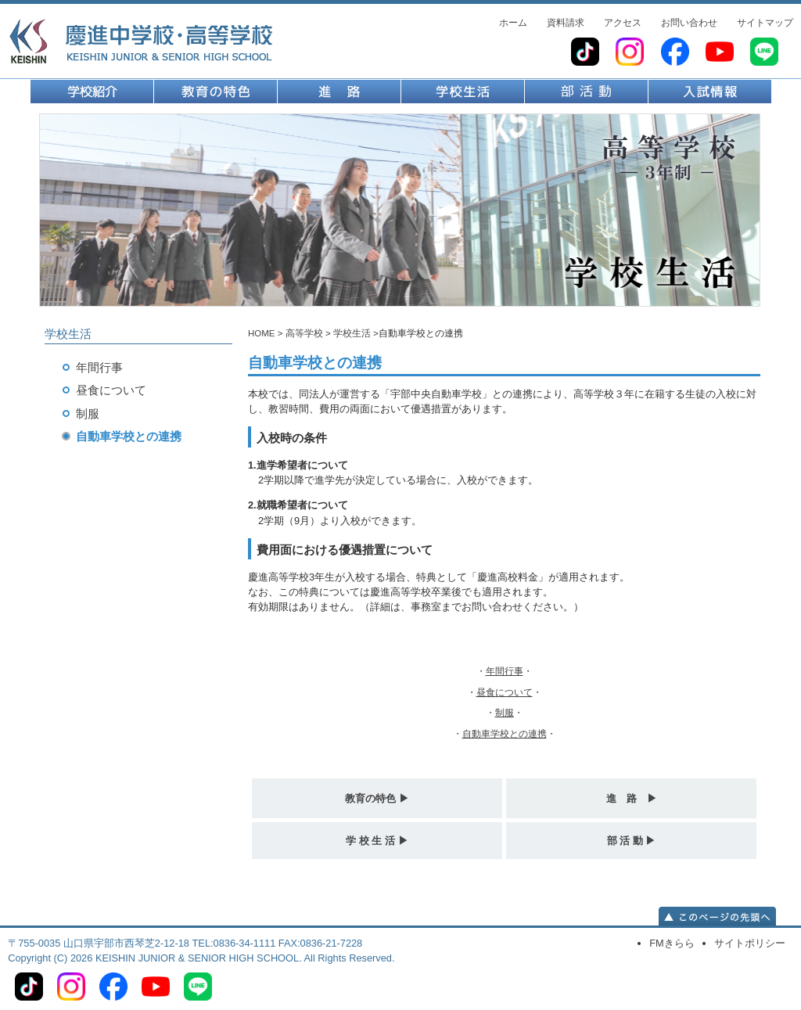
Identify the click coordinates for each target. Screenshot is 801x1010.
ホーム (513, 22)
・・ (504, 671)
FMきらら (671, 943)
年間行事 (99, 367)
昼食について (111, 390)
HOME (261, 333)
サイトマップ (765, 22)
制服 (87, 413)
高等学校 (304, 333)
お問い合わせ (689, 22)
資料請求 (565, 22)
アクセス (622, 22)
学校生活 (352, 333)
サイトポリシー (749, 943)
